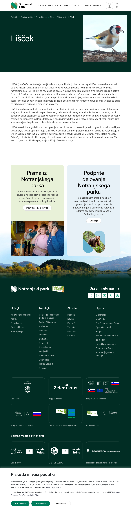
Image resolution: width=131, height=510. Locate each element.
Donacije (94, 221)
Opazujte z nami (103, 327)
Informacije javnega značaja (105, 354)
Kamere (71, 336)
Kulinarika (43, 326)
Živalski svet (41, 17)
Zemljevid (43, 351)
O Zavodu (100, 319)
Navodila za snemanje (106, 344)
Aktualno (72, 308)
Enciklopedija (27, 17)
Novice (70, 319)
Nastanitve (44, 331)
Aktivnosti (43, 343)
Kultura (14, 319)
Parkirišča (71, 332)
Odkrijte (14, 17)
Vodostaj (71, 327)
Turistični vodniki (46, 356)
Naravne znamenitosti (21, 315)
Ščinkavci (61, 17)
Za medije (100, 340)
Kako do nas (45, 347)
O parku (100, 308)
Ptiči (52, 17)
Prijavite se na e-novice (37, 208)
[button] (42, 5)
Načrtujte (45, 308)
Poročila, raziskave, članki (107, 323)
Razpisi (99, 332)
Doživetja (43, 339)
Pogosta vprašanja (104, 348)
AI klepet (43, 368)
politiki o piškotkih (53, 487)
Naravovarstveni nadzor (107, 336)
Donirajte (97, 5)
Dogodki (71, 315)
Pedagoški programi (48, 322)
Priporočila (72, 323)
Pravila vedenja (46, 364)
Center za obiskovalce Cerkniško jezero (49, 316)
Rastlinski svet (17, 327)
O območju (101, 315)
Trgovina (43, 335)
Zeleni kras (44, 360)
